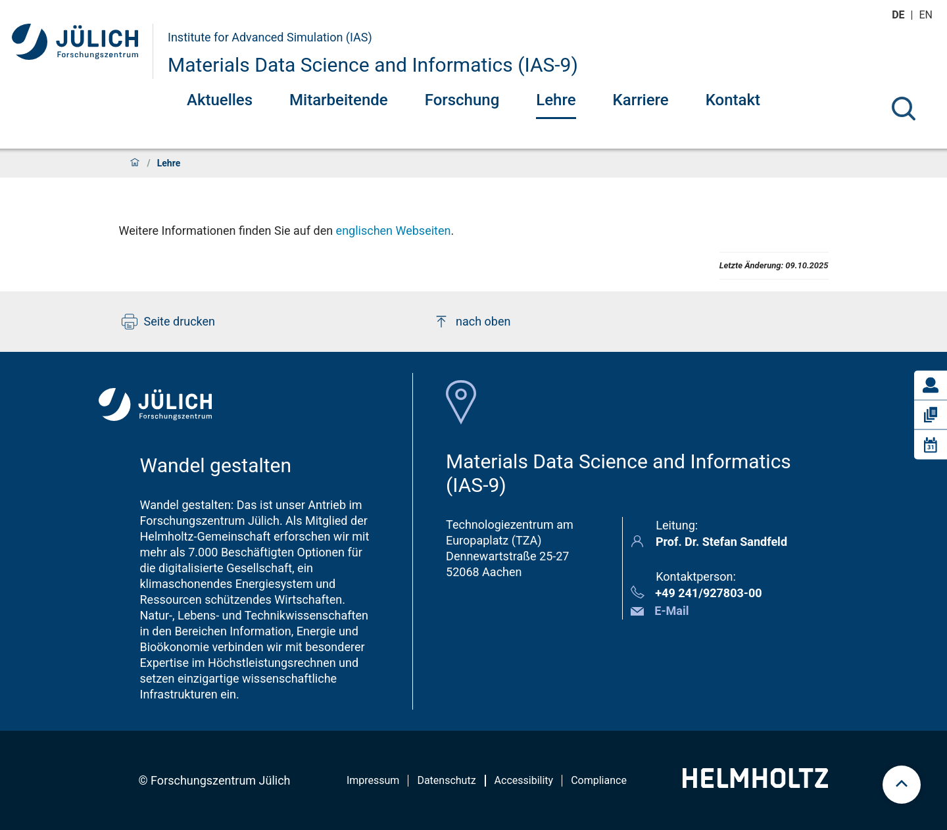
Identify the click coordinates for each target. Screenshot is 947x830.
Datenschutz (446, 780)
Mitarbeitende (338, 100)
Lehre (555, 100)
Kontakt (733, 100)
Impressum (373, 780)
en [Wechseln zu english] (927, 15)
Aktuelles (220, 100)
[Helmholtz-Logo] (755, 784)
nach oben (471, 322)
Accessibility (524, 780)
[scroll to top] (902, 785)
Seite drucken (169, 322)
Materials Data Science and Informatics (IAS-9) (373, 64)
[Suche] (903, 108)
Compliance (599, 780)
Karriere (641, 100)
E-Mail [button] (671, 611)
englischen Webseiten (393, 230)
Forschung (462, 100)
